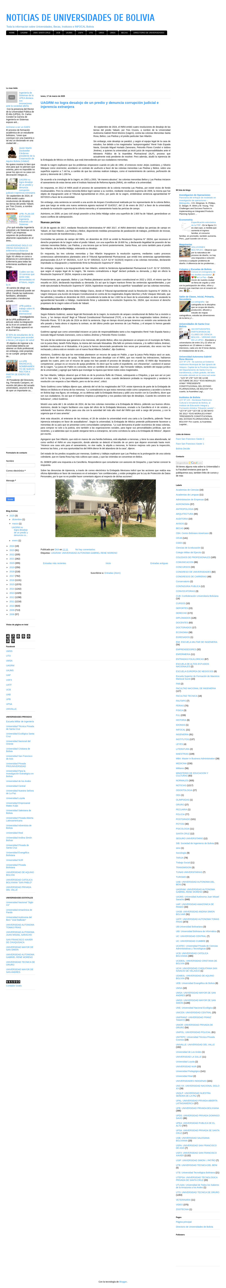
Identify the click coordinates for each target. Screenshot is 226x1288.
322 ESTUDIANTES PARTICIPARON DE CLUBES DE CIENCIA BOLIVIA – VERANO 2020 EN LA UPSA (203, 334)
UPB (8, 699)
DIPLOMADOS (183, 618)
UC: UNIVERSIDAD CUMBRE (190, 941)
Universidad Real (14, 833)
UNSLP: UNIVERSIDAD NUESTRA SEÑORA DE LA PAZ (193, 1094)
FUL (178, 715)
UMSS (101, 33)
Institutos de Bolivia (189, 397)
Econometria (186, 220)
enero (15, 540)
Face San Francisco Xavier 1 (190, 443)
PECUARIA (181, 809)
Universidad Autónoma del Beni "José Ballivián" (19, 918)
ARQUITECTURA (184, 514)
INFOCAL (181, 730)
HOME (12, 33)
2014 (12, 589)
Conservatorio (183, 581)
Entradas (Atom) (113, 573)
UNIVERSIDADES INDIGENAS (191, 1081)
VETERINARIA (183, 1200)
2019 (12, 567)
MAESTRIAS (182, 754)
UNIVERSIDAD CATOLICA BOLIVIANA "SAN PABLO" (19, 881)
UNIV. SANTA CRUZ (41, 33)
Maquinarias (185, 244)
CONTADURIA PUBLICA (188, 586)
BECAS (124, 33)
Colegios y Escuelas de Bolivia (195, 269)
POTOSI (180, 824)
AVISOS (180, 523)
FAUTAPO (181, 701)
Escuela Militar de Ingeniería (20, 721)
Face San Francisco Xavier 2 (190, 439)
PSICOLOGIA (182, 828)
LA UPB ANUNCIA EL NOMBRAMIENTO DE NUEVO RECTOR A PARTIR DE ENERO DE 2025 (20, 369)
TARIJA (179, 857)
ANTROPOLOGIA (185, 509)
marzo (15, 523)
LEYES (179, 744)
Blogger (123, 1281)
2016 (12, 580)
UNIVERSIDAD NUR (186, 1066)
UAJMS (69, 33)
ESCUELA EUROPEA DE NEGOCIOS (194, 671)
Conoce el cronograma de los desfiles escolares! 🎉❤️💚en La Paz (203, 274)
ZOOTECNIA (182, 1209)
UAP (8, 675)
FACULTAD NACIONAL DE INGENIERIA (196, 688)
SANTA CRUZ (183, 833)
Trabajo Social (183, 862)
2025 (12, 515)
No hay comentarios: (85, 549)
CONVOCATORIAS (185, 591)
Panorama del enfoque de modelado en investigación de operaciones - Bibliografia (197, 200)
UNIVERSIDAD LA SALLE (189, 1057)
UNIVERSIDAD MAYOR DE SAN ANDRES (19, 970)
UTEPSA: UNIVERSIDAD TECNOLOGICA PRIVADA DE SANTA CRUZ (196, 1178)
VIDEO (179, 1204)
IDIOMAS (180, 725)
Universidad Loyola (15, 798)
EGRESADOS (183, 637)
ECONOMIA (182, 632)
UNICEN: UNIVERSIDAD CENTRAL (193, 1012)
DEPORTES (182, 608)
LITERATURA (182, 749)
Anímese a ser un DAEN (18, 127)
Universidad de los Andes (18, 781)
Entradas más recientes (54, 563)
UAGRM (23, 33)
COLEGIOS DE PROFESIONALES (193, 557)
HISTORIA (181, 720)
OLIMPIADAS (182, 800)
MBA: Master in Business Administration (195, 758)
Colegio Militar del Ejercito (188, 552)
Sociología (181, 853)
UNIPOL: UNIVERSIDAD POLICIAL (193, 1032)
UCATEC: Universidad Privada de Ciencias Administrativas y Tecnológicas (197, 947)
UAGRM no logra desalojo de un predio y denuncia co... (20, 531)
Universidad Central (15, 786)
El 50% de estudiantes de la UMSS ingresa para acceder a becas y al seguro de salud (20, 337)
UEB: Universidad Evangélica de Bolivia (195, 983)
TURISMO (181, 877)
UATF (9, 685)
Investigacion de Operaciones (194, 195)
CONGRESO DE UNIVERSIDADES (193, 572)
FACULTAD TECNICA (186, 696)
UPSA (9, 704)
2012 (12, 597)
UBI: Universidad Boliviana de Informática (196, 931)
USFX (80, 33)
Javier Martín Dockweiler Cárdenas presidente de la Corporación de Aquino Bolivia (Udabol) (20, 154)
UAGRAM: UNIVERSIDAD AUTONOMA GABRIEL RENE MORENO (84, 553)
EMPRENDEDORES (186, 649)
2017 (12, 576)
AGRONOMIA (183, 504)
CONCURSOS (183, 567)
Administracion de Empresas (190, 499)
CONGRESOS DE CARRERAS (191, 576)
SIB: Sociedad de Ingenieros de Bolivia (195, 843)
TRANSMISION (183, 867)
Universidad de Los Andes (189, 1052)
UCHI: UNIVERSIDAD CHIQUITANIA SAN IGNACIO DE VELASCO (196, 969)
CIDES (179, 543)
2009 (12, 610)
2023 (12, 550)
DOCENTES (182, 622)
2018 (12, 571)
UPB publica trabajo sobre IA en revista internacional (27, 310)
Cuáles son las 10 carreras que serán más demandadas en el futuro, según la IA (20, 278)
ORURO (180, 804)
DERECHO (181, 613)
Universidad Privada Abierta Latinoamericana (19, 819)
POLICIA (180, 814)
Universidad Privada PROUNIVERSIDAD (16, 765)
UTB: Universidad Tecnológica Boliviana (195, 1172)
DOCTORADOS (184, 627)
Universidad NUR (14, 860)
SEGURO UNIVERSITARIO (189, 838)
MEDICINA (181, 763)
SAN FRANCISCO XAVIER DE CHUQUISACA (19, 941)
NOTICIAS (181, 785)
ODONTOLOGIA (184, 790)
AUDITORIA (182, 519)
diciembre (17, 519)
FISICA (179, 710)
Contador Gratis (14, 985)
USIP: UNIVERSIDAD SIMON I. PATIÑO (195, 1160)
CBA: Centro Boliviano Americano (192, 533)
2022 (12, 554)
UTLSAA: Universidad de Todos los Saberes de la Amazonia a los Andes (197, 1186)
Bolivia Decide (183, 448)
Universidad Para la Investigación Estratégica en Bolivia (20, 774)
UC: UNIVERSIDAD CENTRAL (191, 936)
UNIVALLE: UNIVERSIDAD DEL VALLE (195, 1044)
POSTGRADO (183, 819)
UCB (58, 33)
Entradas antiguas (159, 563)
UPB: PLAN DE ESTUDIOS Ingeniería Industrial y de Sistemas (26, 219)
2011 (12, 601)
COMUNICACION (184, 562)
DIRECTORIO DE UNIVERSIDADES (148, 33)
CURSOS (180, 603)
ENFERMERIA (183, 654)
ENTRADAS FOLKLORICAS (190, 659)
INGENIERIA (182, 734)
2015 (12, 584)
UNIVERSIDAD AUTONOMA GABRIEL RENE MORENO (20, 955)
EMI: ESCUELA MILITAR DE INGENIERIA (196, 642)
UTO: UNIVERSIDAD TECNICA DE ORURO (197, 1192)
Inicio (108, 563)
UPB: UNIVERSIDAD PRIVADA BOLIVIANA (197, 1108)
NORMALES (182, 780)
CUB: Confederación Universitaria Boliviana (197, 596)
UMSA (113, 33)
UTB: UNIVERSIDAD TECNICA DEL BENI (196, 1165)
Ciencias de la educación (188, 547)
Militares (180, 768)
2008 (12, 614)
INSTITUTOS (182, 739)
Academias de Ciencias (187, 490)
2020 (12, 563)
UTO (91, 33)
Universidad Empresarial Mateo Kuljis (18, 804)
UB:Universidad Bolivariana (189, 926)
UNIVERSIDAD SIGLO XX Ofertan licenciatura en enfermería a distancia (19, 248)
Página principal (184, 1222)
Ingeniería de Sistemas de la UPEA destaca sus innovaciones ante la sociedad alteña (19, 99)
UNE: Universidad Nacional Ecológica (194, 1008)
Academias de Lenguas (187, 494)
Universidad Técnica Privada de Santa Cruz (20, 727)
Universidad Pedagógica (188, 1071)
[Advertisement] (100, 62)
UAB (8, 694)
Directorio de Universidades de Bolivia (194, 1227)
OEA (178, 795)
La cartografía (198, 302)
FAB (178, 683)
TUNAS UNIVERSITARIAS (189, 872)
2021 (12, 558)
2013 (12, 593)
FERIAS (180, 705)
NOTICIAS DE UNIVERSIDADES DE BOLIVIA (80, 17)
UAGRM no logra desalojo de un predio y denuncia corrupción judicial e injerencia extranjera (20, 186)
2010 (12, 606)
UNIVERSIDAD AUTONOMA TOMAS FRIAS (20, 926)
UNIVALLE (11, 709)
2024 (12, 546)
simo (178, 848)
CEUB (179, 538)
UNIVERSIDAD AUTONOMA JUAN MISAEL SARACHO (20, 933)
